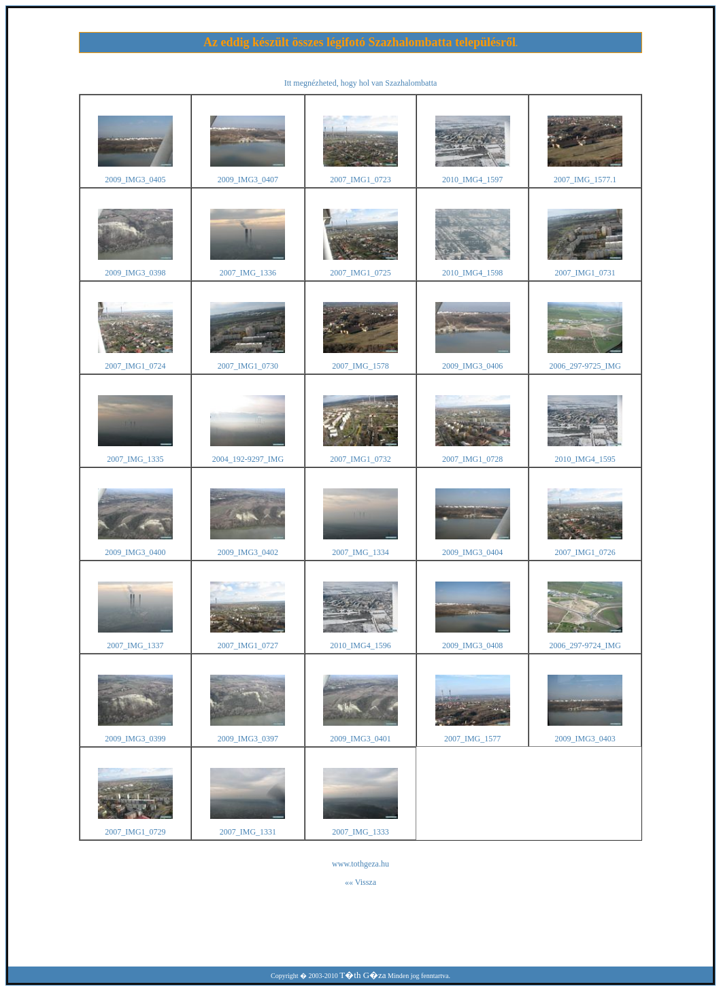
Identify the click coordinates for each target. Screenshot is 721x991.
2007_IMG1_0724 (135, 366)
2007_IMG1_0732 (360, 459)
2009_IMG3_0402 (248, 552)
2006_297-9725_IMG (584, 366)
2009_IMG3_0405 (135, 179)
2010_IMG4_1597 (472, 179)
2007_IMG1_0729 (135, 832)
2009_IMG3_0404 (472, 552)
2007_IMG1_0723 (360, 179)
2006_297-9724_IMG (584, 645)
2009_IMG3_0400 (135, 552)
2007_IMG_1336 (248, 273)
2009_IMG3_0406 (472, 366)
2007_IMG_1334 (360, 552)
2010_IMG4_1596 (360, 645)
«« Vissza (360, 882)
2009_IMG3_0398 (135, 273)
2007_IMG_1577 (472, 738)
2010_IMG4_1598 (472, 273)
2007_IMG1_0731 (584, 273)
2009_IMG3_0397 (248, 738)
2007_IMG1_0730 (248, 366)
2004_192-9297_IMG (248, 459)
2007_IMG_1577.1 (585, 179)
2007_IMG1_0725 (360, 273)
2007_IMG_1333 (360, 832)
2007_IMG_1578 (360, 366)
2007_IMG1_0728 (472, 459)
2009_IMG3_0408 (472, 645)
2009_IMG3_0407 (248, 179)
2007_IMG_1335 (135, 459)
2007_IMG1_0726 (584, 552)
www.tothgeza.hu (360, 864)
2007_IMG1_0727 (248, 645)
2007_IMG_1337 (135, 645)
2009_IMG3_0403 (584, 738)
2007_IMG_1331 (248, 832)
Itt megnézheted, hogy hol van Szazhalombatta (360, 83)
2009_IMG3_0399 (135, 738)
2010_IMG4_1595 (584, 459)
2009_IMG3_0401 (360, 738)
